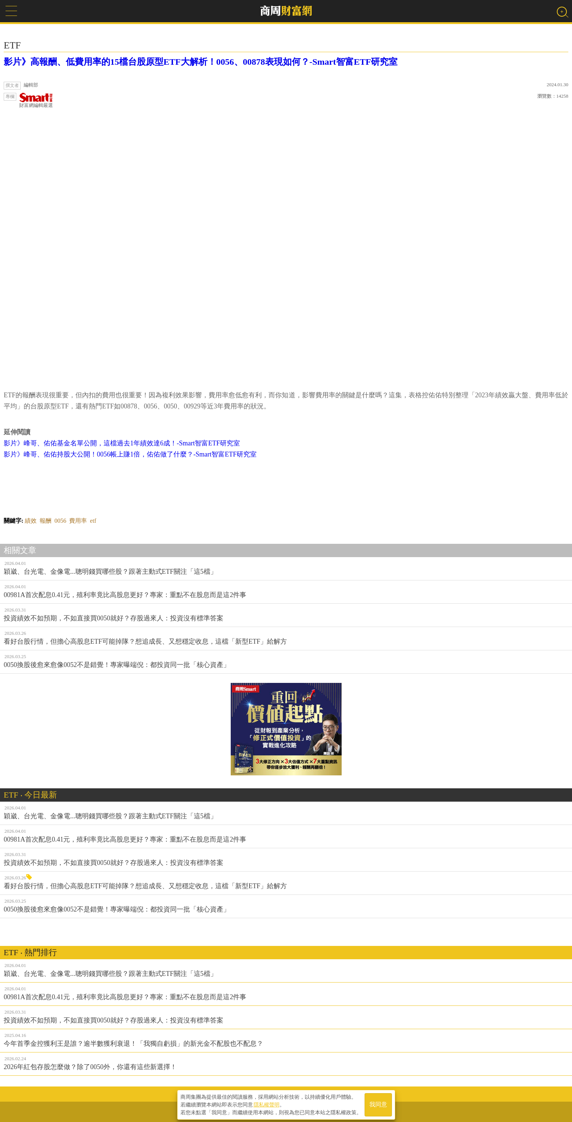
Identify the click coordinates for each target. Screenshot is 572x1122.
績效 (31, 521)
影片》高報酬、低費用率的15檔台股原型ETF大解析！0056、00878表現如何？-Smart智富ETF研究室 (200, 62)
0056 (60, 521)
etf (93, 521)
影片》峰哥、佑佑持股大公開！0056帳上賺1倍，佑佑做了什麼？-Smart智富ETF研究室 (130, 454)
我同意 (378, 1104)
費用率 (78, 521)
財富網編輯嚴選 (36, 100)
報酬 (45, 521)
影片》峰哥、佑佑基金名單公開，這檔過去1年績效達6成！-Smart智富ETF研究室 (122, 443)
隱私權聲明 (267, 1104)
